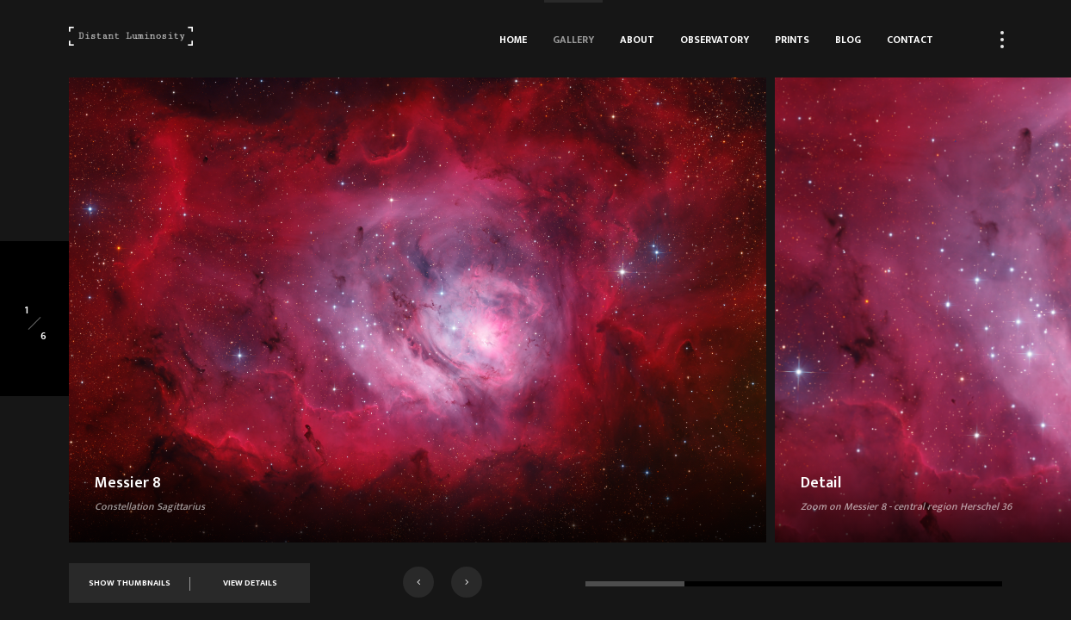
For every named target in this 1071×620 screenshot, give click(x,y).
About (637, 39)
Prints (792, 39)
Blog (848, 39)
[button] (418, 582)
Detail (821, 483)
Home (513, 39)
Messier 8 (128, 483)
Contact (910, 39)
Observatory (714, 39)
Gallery (573, 39)
